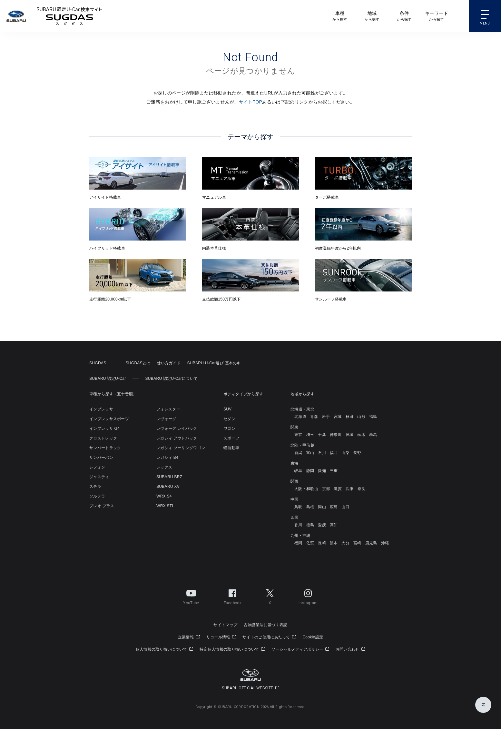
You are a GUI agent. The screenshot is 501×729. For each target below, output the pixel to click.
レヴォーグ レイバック (176, 428)
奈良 (362, 489)
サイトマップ (225, 625)
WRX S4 (164, 496)
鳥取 (298, 507)
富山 (310, 452)
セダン (229, 419)
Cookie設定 (312, 637)
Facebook (232, 595)
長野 (357, 452)
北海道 (300, 416)
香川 (298, 525)
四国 (294, 517)
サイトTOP (250, 101)
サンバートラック (105, 448)
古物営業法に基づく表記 (265, 625)
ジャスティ (99, 477)
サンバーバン (101, 457)
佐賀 (310, 543)
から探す (339, 15)
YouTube (191, 595)
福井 (334, 452)
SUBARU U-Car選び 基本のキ (214, 363)
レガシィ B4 (167, 457)
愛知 (322, 470)
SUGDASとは (137, 363)
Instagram (308, 595)
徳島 (310, 525)
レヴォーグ (166, 419)
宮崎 (357, 543)
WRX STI (164, 506)
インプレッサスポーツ (109, 419)
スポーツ (231, 438)
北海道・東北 (302, 409)
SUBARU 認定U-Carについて (171, 378)
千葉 (322, 434)
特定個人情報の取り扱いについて (232, 649)
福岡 (298, 543)
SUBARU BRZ (169, 477)
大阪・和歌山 (306, 489)
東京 (298, 434)
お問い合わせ (350, 649)
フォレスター (168, 409)
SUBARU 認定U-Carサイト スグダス (69, 16)
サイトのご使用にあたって (269, 637)
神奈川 (336, 434)
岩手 (326, 416)
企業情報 (189, 637)
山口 (345, 507)
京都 (326, 489)
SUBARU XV (168, 486)
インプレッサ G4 (104, 428)
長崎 (322, 543)
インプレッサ (101, 409)
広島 (334, 507)
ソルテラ (97, 496)
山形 (361, 416)
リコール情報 (221, 637)
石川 (322, 452)
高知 (334, 525)
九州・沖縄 (300, 535)
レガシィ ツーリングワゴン (180, 448)
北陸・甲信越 (302, 445)
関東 (294, 427)
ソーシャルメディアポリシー (300, 649)
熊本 (334, 543)
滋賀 (338, 489)
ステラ (95, 486)
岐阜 (298, 470)
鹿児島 (371, 543)
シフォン (97, 467)
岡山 (322, 507)
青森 (314, 416)
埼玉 (310, 434)
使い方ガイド (169, 363)
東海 (294, 463)
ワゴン (229, 428)
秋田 (350, 416)
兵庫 (350, 489)
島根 (310, 507)
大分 (345, 543)
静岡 (310, 470)
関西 (294, 481)
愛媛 (322, 525)
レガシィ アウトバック (176, 438)
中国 (294, 499)
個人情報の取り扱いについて (164, 649)
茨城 (350, 434)
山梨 (345, 452)
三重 (334, 470)
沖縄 (385, 543)
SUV (227, 409)
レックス (164, 467)
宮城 (338, 416)
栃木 (361, 434)
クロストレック (103, 438)
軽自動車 (231, 448)
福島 (373, 416)
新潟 (298, 452)
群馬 (373, 434)
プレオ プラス (101, 506)
